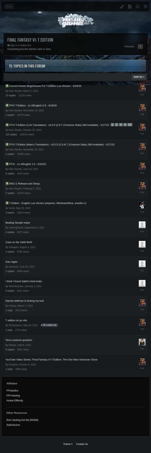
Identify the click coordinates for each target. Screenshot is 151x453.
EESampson (15, 325)
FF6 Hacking (13, 395)
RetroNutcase (16, 286)
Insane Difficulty (14, 400)
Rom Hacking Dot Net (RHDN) (22, 420)
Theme (68, 444)
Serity (12, 208)
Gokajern (13, 247)
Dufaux (12, 305)
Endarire (13, 364)
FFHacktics (12, 390)
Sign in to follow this (20, 45)
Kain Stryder (15, 91)
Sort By (139, 77)
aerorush (13, 266)
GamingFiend (16, 227)
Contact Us (82, 444)
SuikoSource (13, 425)
